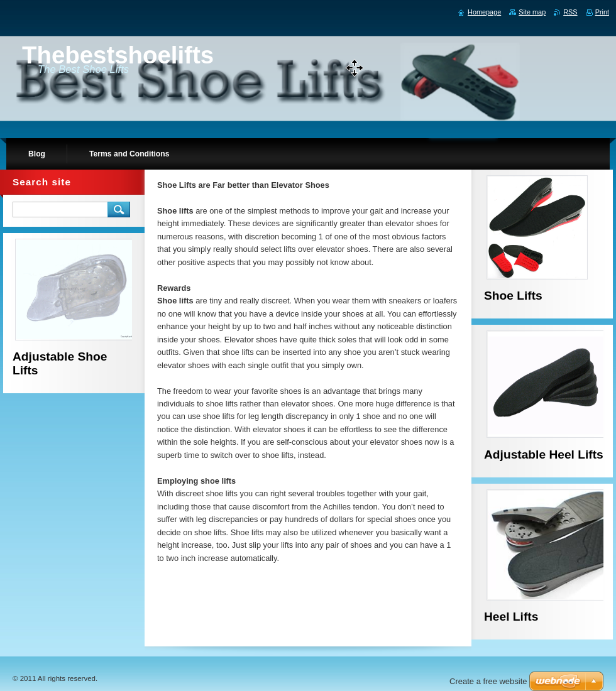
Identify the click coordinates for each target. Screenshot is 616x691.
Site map (532, 12)
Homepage (484, 12)
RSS (570, 12)
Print (602, 12)
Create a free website (488, 681)
